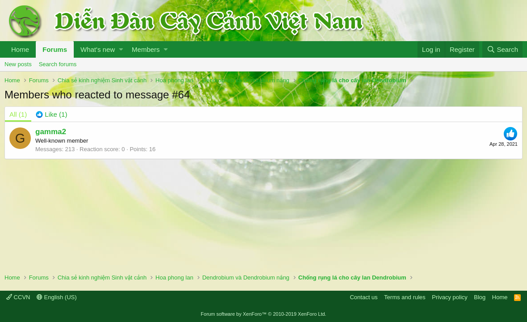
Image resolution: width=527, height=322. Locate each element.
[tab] (51, 114)
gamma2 (50, 131)
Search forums (58, 64)
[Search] (502, 49)
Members (146, 49)
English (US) (57, 297)
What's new (97, 49)
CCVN (18, 297)
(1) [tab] (18, 114)
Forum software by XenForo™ (263, 314)
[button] (121, 49)
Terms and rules (404, 297)
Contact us (364, 297)
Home (20, 49)
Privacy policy (449, 297)
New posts (18, 64)
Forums (54, 49)
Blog (479, 297)
